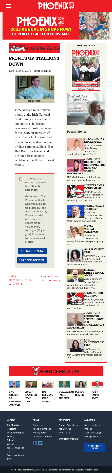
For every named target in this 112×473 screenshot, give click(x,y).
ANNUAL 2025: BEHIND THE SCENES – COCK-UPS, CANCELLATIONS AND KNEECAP (86, 320)
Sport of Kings (34, 48)
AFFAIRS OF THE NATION (56, 371)
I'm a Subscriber (31, 260)
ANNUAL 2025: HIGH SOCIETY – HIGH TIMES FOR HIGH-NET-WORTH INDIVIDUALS (86, 166)
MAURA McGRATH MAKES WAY (91, 229)
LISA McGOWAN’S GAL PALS (94, 342)
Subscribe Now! (32, 251)
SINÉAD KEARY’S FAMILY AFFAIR (94, 140)
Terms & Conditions (42, 436)
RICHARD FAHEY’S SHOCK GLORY (94, 272)
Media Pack (64, 432)
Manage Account (92, 436)
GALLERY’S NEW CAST (94, 251)
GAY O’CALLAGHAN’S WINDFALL (20, 280)
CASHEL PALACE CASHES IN (94, 207)
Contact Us (38, 425)
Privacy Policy (40, 432)
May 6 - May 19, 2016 (86, 45)
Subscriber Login (92, 432)
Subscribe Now (95, 447)
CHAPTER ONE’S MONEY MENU (94, 187)
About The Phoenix (42, 428)
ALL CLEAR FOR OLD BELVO (93, 294)
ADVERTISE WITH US (68, 439)
